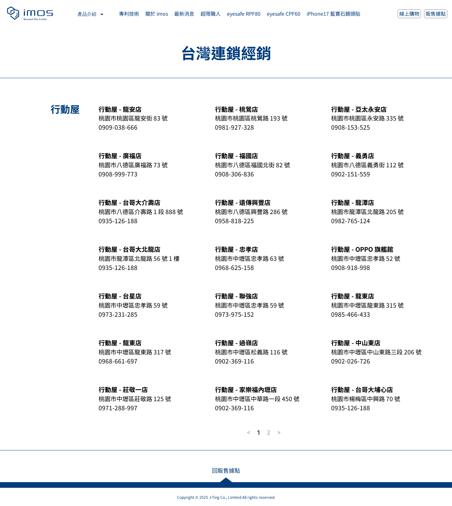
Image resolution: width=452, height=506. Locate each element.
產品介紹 (91, 14)
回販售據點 (226, 470)
